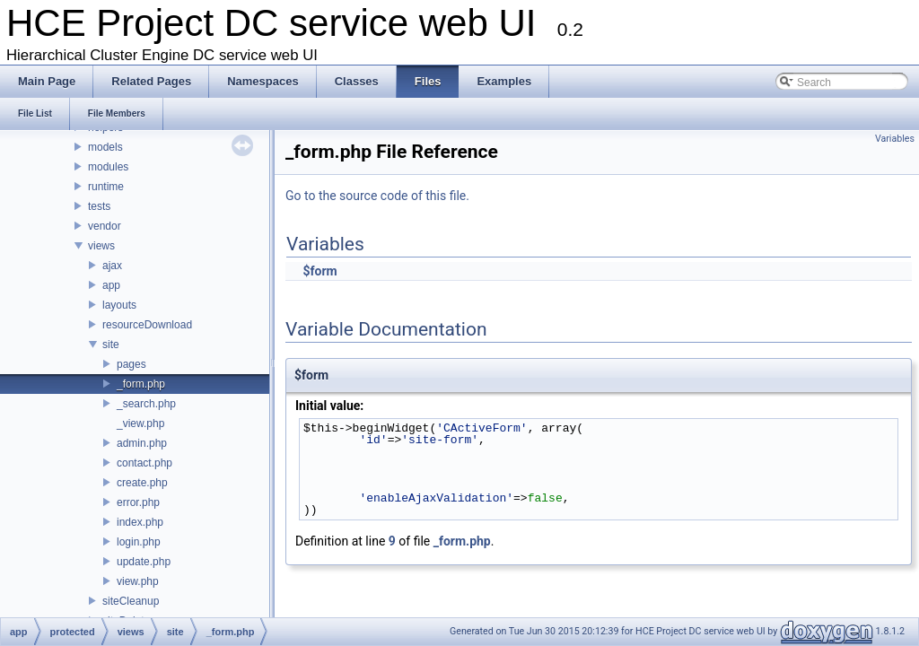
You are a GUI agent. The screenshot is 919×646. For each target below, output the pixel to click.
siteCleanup (130, 601)
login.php (139, 542)
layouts (119, 305)
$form (319, 271)
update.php (144, 561)
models (105, 147)
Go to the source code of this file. (377, 195)
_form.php (141, 384)
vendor (104, 226)
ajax (112, 265)
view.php (138, 581)
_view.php (140, 423)
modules (108, 167)
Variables (895, 138)
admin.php (142, 443)
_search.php (146, 403)
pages (131, 364)
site (110, 344)
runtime (106, 186)
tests (99, 206)
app (111, 285)
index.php (140, 522)
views (101, 246)
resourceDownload (147, 325)
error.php (138, 502)
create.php (142, 482)
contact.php (144, 463)
